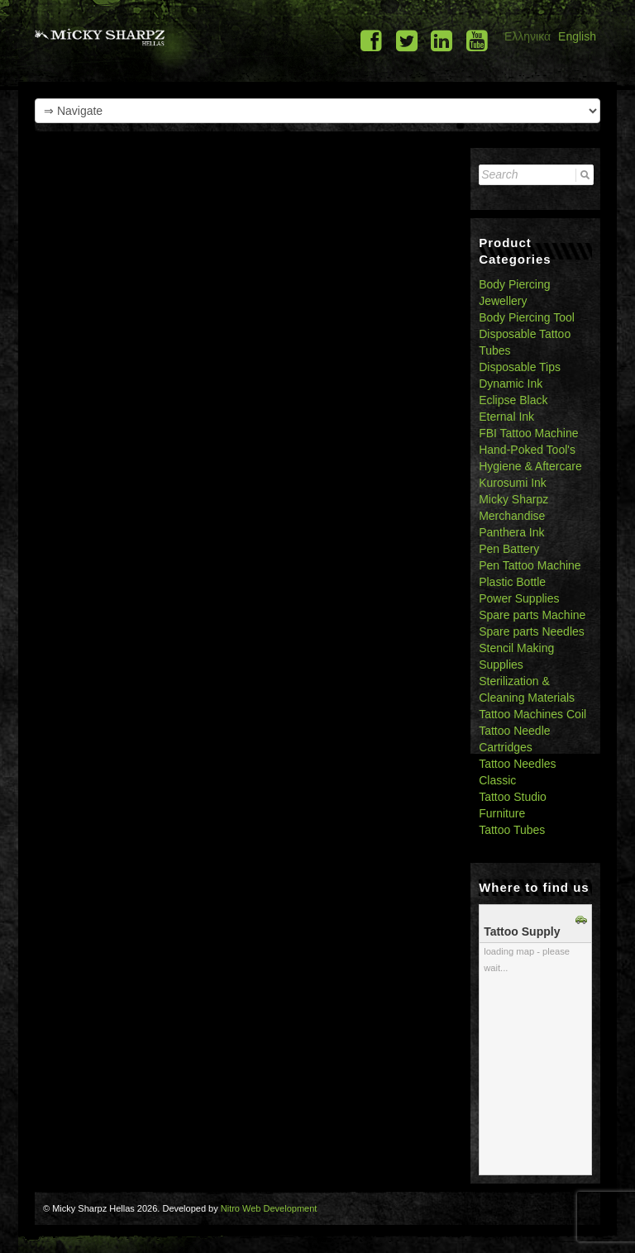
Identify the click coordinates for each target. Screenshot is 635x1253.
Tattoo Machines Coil (532, 714)
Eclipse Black (513, 400)
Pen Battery (509, 548)
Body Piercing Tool (527, 317)
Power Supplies (519, 598)
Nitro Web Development (269, 1208)
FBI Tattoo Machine (528, 433)
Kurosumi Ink (513, 482)
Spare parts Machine (532, 615)
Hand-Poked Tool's (527, 449)
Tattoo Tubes (512, 829)
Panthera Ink (511, 532)
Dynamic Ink (510, 383)
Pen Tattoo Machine (530, 565)
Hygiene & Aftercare (530, 466)
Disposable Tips (520, 367)
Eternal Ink (506, 416)
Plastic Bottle (512, 581)
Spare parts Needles (532, 631)
